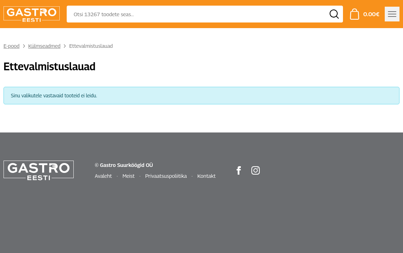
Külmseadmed (44, 46)
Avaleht (103, 176)
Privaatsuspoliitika (166, 176)
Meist (129, 176)
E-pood (12, 46)
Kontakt (206, 176)
